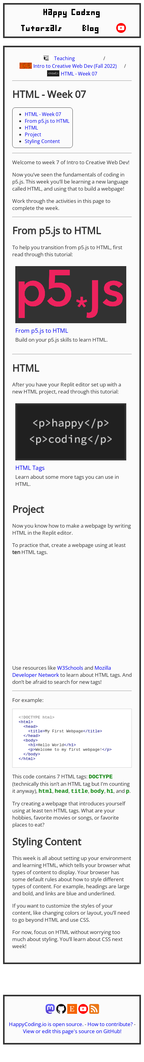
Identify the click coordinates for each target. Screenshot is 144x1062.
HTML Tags (30, 467)
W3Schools (70, 667)
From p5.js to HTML (47, 121)
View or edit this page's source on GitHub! (72, 1041)
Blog (91, 28)
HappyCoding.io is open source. (46, 1033)
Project (33, 134)
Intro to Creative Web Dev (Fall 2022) (75, 66)
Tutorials (42, 28)
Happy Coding (72, 12)
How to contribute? (110, 1033)
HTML (31, 127)
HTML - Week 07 (79, 73)
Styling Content (42, 141)
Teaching (64, 58)
